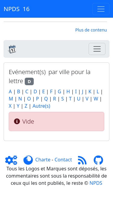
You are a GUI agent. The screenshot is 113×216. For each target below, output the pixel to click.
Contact (63, 159)
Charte (42, 159)
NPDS (95, 183)
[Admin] (13, 159)
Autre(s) (41, 106)
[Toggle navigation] (101, 9)
